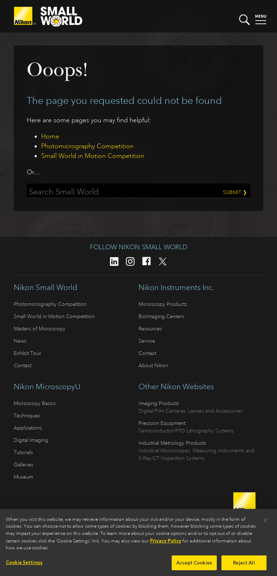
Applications (28, 428)
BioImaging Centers (161, 316)
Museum (23, 477)
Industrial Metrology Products (172, 443)
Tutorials (23, 452)
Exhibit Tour (27, 353)
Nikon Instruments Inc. (176, 287)
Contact (22, 365)
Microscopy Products (162, 304)
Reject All (244, 564)
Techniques (27, 415)
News (20, 341)
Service (146, 341)
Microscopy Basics (35, 403)
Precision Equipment (161, 423)
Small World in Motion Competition (92, 156)
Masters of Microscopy (39, 328)
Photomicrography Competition (87, 146)
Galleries (23, 464)
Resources (150, 328)
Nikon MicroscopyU (47, 386)
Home (50, 136)
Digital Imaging (31, 440)
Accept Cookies (194, 564)
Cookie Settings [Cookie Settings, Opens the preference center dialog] (24, 564)
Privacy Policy (165, 542)
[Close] (265, 522)
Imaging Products (158, 403)
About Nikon (153, 365)
